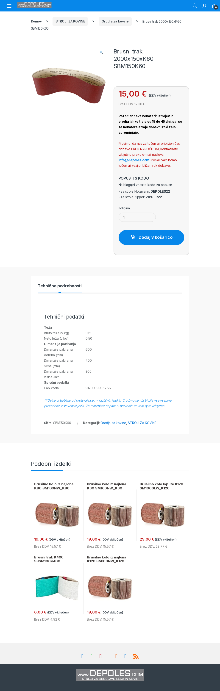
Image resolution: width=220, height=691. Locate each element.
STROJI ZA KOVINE (70, 21)
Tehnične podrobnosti (60, 286)
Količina (124, 208)
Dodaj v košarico (156, 237)
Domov (36, 21)
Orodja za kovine (115, 21)
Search (194, 5)
